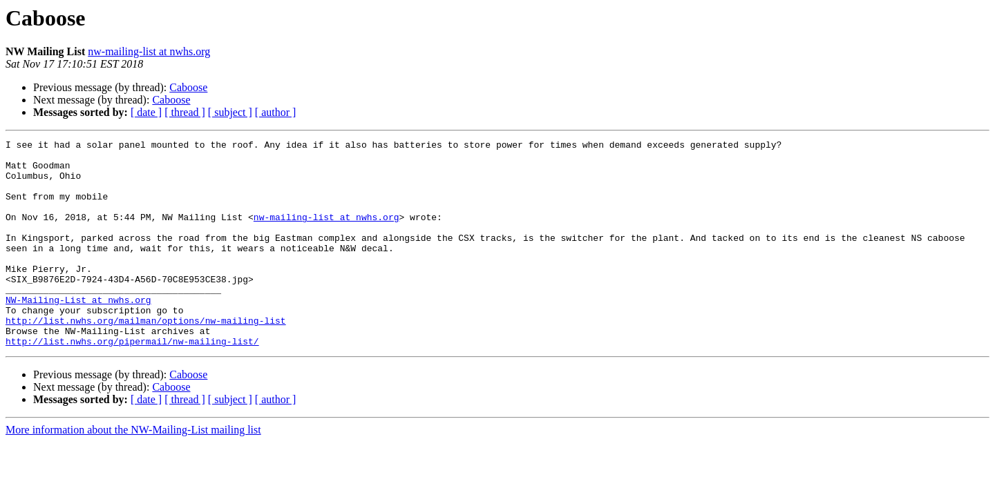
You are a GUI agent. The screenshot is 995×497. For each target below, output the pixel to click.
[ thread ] (184, 112)
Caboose (188, 87)
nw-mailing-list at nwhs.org (149, 51)
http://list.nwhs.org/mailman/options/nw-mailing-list (146, 357)
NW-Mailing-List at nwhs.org (78, 333)
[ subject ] (230, 112)
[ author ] (275, 112)
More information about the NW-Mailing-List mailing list (133, 471)
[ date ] (146, 112)
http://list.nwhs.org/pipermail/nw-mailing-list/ (132, 382)
